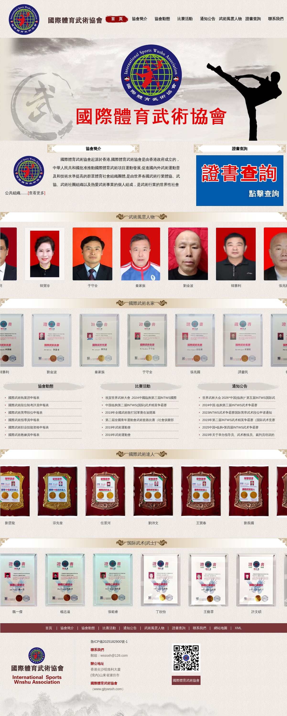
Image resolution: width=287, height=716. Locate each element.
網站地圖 (220, 628)
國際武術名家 (142, 303)
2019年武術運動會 (118, 427)
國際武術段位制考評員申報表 (28, 405)
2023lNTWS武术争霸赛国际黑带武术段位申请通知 (237, 412)
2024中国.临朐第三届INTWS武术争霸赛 (229, 405)
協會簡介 (139, 19)
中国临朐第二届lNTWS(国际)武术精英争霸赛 (136, 405)
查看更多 (36, 193)
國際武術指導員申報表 (23, 420)
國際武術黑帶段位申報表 (25, 412)
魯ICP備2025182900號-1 (109, 642)
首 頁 (117, 19)
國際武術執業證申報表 (23, 398)
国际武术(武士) (141, 543)
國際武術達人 (142, 454)
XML (238, 628)
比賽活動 (185, 19)
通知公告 (207, 19)
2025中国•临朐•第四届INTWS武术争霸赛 (230, 427)
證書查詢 (253, 19)
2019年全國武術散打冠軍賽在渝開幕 (130, 412)
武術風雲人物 (230, 19)
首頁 (48, 628)
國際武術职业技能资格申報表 (28, 427)
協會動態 (162, 19)
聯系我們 (199, 628)
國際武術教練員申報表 (23, 435)
